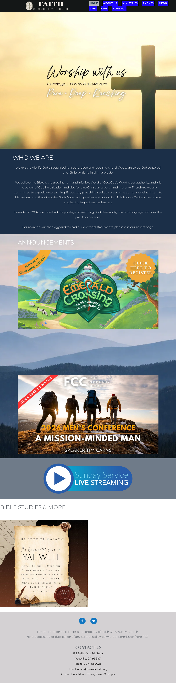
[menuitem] (94, 3)
